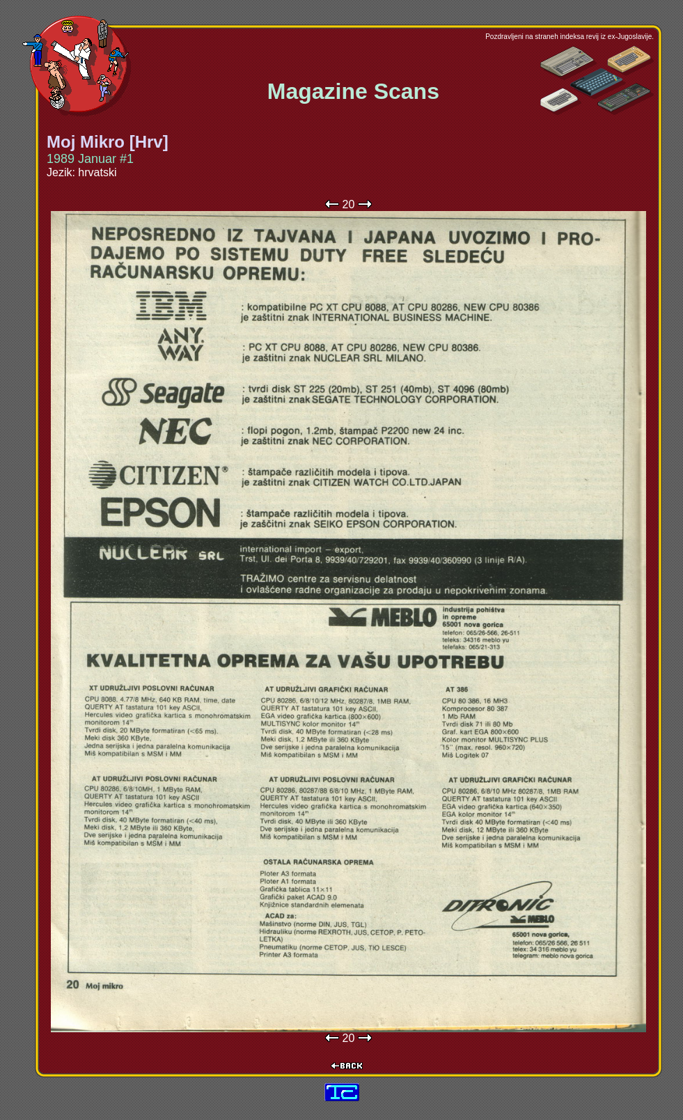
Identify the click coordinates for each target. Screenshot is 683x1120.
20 (349, 204)
